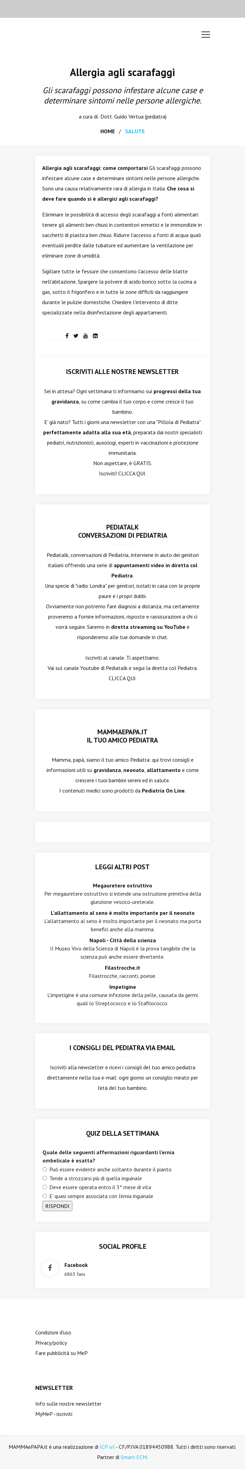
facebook (76, 1264)
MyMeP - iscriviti (53, 1413)
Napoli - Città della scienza (122, 940)
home (107, 131)
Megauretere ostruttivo (122, 885)
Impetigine (122, 986)
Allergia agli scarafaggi (122, 72)
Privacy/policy (51, 1342)
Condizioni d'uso (53, 1332)
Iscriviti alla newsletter (77, 1067)
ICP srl (107, 1446)
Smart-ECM (134, 1457)
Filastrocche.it (122, 967)
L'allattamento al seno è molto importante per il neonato (123, 912)
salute (135, 131)
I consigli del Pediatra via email (122, 1047)
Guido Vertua (129, 116)
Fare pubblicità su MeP (61, 1352)
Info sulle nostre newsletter (68, 1403)
